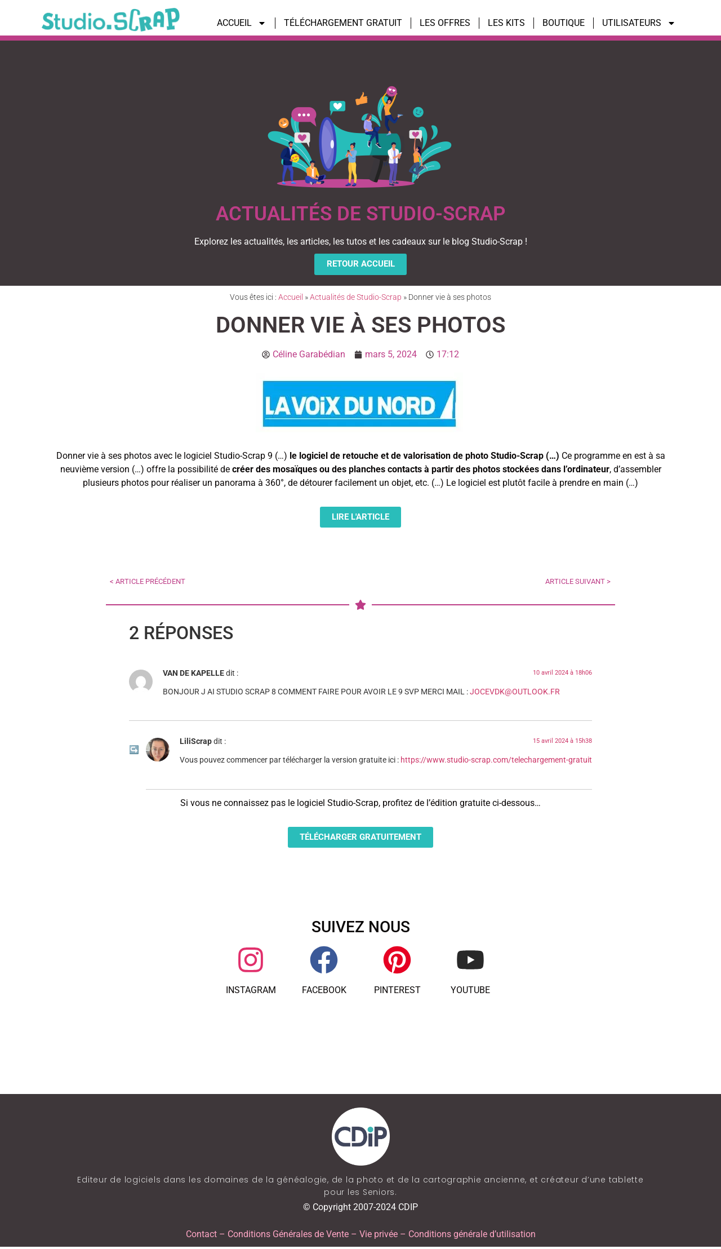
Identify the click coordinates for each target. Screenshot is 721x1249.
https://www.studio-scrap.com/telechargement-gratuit (496, 762)
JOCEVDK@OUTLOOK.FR (515, 693)
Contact (201, 1236)
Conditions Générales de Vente (288, 1236)
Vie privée (378, 1236)
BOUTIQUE (563, 22)
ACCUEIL (241, 23)
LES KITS (506, 22)
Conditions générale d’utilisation (472, 1236)
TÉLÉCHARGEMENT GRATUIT (343, 22)
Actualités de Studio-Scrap (356, 297)
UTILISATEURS (639, 23)
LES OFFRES (445, 22)
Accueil (290, 297)
